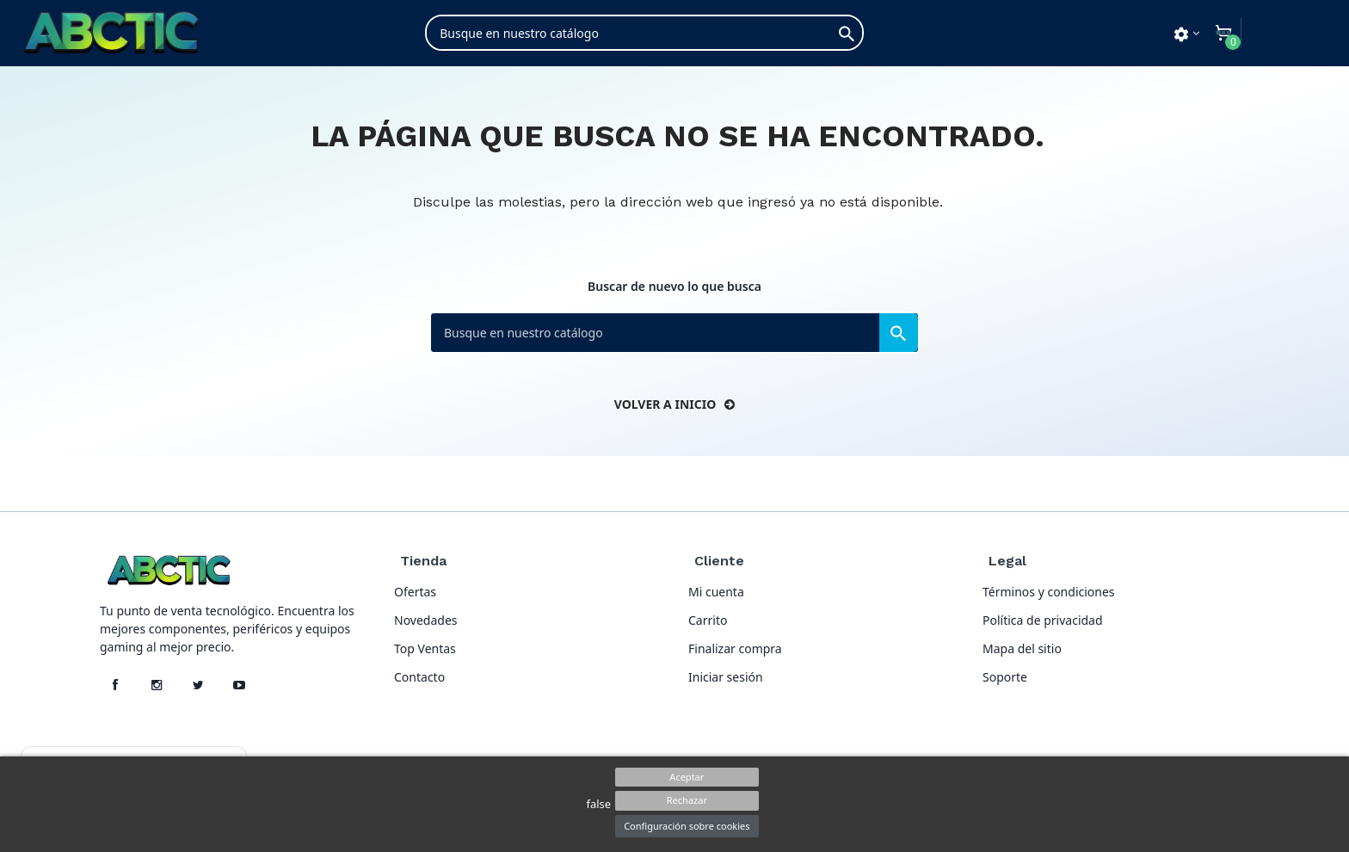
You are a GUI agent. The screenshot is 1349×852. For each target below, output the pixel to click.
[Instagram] (156, 685)
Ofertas (415, 591)
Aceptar (686, 776)
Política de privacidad (1042, 620)
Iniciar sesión (725, 677)
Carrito (707, 620)
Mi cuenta (716, 591)
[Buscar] (644, 32)
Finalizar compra (735, 648)
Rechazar (687, 799)
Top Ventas (425, 648)
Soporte (1004, 677)
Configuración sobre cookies (686, 825)
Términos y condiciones (1048, 591)
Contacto (419, 677)
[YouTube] (239, 685)
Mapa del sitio (1022, 648)
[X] (197, 685)
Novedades (426, 620)
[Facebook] (115, 685)
